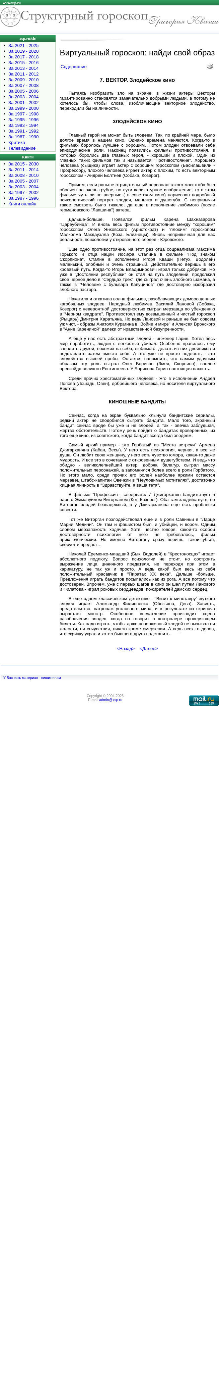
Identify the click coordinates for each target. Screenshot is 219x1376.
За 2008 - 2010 (23, 175)
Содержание (74, 66)
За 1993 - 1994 (23, 125)
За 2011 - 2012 (23, 74)
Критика (16, 142)
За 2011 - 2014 (23, 169)
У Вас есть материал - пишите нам (32, 678)
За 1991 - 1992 (23, 131)
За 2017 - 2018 (23, 56)
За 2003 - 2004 (23, 96)
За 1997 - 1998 (23, 113)
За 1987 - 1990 (23, 136)
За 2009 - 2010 (23, 79)
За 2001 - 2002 (23, 102)
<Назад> (126, 648)
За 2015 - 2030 (23, 163)
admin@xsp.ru (110, 700)
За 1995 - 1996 (23, 119)
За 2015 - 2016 (23, 62)
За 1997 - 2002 (23, 192)
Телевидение (22, 148)
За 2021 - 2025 (23, 45)
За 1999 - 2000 (23, 108)
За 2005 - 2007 (23, 181)
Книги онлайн (22, 203)
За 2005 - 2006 (23, 91)
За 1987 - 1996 (23, 198)
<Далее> (149, 648)
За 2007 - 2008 (23, 85)
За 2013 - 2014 (23, 68)
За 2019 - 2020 (23, 51)
